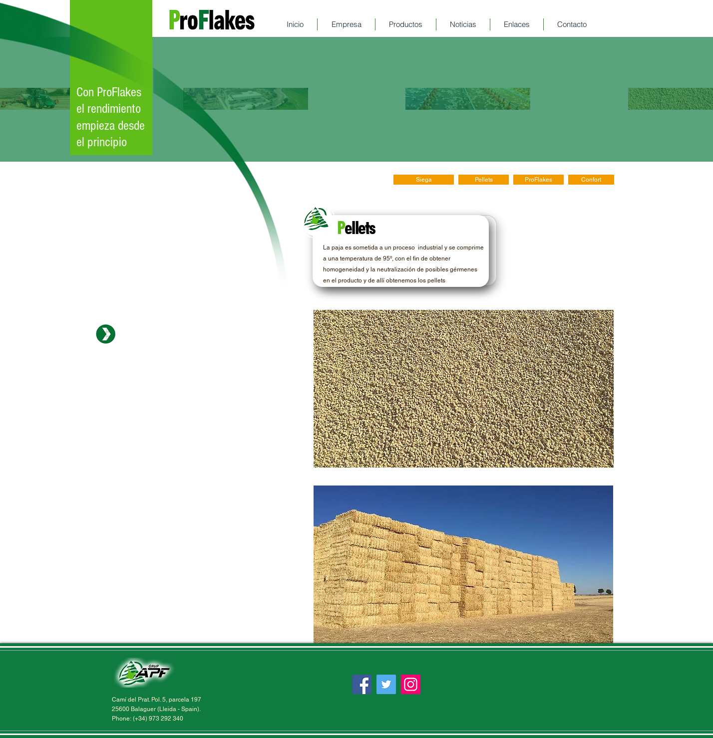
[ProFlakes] (538, 180)
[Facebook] (361, 684)
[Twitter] (386, 684)
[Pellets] (483, 180)
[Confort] (591, 180)
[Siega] (423, 180)
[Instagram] (410, 684)
